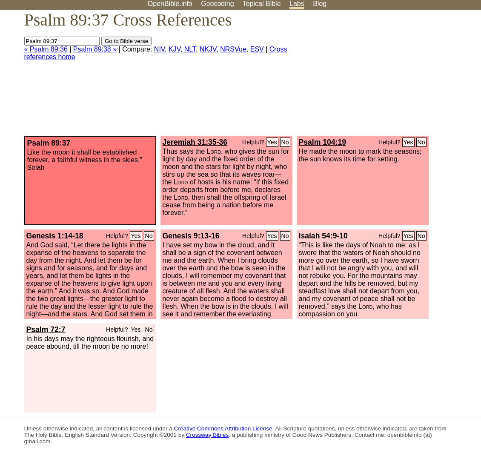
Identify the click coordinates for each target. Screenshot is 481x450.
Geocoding (217, 3)
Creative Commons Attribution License (223, 428)
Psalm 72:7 (46, 329)
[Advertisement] (395, 76)
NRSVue (233, 49)
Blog (319, 3)
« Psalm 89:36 (46, 49)
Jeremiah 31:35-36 (195, 142)
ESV (257, 49)
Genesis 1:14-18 (54, 236)
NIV (159, 49)
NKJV (208, 49)
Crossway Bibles (207, 435)
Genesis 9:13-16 (191, 236)
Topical (262, 3)
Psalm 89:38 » (95, 49)
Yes (272, 142)
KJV (174, 49)
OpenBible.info (170, 3)
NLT (190, 49)
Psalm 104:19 (322, 142)
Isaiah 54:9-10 (323, 236)
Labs (296, 3)
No (285, 142)
